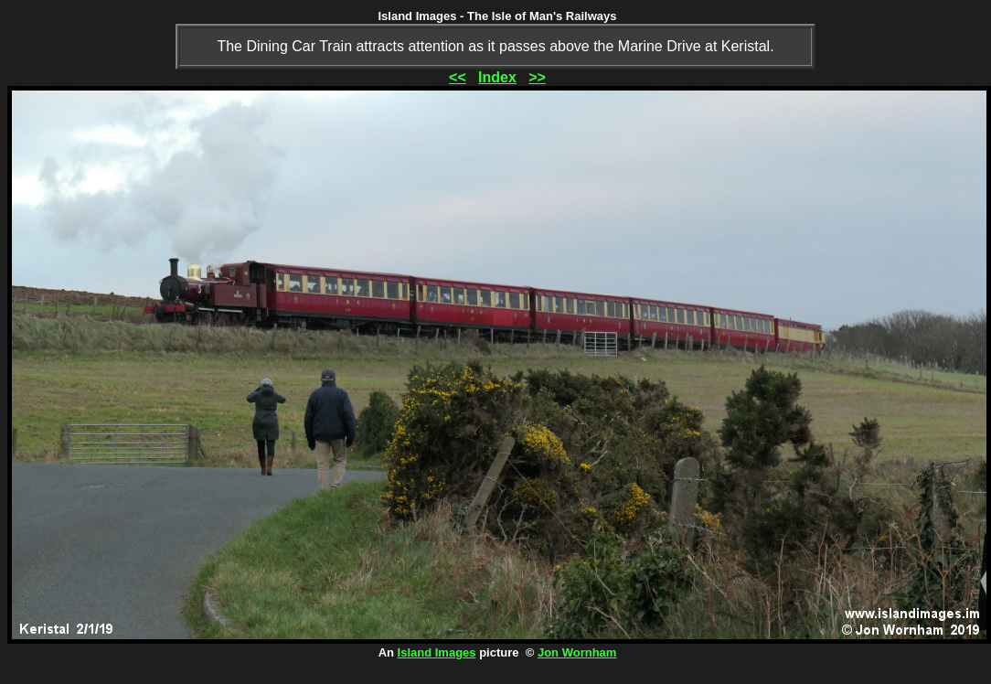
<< (457, 77)
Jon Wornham (577, 652)
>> (537, 77)
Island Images (437, 652)
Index (497, 77)
